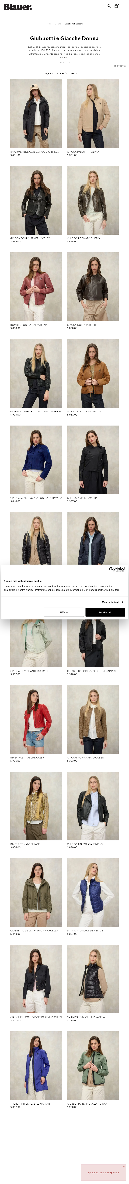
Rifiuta (64, 612)
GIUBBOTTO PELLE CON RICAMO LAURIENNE (36, 411)
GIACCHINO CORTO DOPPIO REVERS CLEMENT (36, 1017)
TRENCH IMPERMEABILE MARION (29, 1104)
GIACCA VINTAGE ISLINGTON (84, 411)
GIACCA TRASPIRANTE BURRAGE (29, 671)
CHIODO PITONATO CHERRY (83, 238)
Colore (60, 73)
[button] (64, 62)
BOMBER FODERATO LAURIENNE (29, 325)
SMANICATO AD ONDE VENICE (85, 930)
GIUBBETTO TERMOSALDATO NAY (87, 1104)
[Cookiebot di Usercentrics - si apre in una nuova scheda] (111, 569)
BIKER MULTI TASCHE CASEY (27, 757)
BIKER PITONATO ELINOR (25, 844)
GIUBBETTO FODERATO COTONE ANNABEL (92, 671)
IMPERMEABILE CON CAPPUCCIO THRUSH (35, 152)
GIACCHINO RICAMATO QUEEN (85, 757)
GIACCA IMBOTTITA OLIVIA (82, 152)
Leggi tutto (64, 62)
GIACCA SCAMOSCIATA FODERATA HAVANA (35, 498)
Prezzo (74, 73)
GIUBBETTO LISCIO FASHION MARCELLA (34, 930)
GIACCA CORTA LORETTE (81, 325)
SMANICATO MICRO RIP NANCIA (86, 1017)
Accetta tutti (105, 612)
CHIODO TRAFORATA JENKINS (84, 844)
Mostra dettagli (110, 602)
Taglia (48, 73)
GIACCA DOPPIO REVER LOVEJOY (29, 238)
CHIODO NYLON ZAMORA (82, 498)
